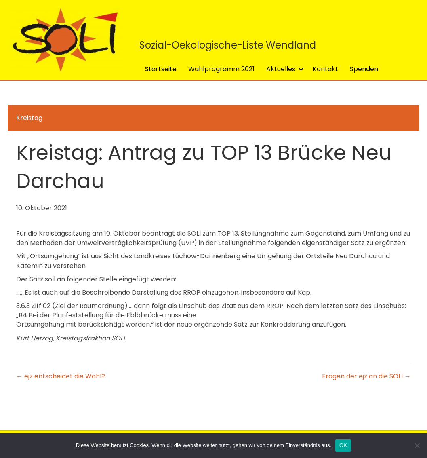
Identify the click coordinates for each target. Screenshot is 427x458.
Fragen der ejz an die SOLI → (366, 376)
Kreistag (29, 117)
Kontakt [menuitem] (325, 69)
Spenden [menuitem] (364, 69)
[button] (301, 69)
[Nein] (417, 445)
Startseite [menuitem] (161, 69)
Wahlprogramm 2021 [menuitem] (221, 69)
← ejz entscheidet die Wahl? (60, 376)
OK (343, 445)
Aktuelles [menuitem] (280, 69)
